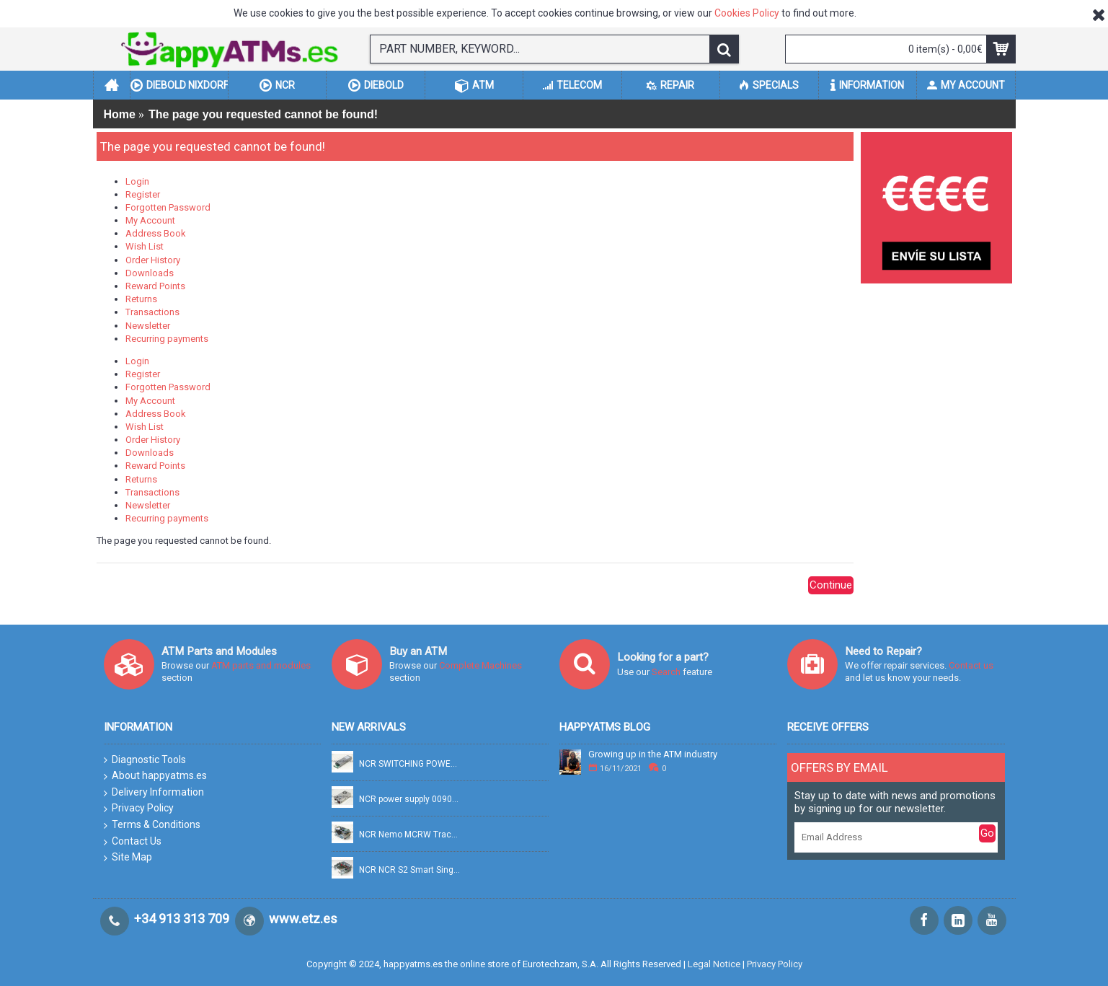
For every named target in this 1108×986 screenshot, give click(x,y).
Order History (152, 260)
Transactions (152, 312)
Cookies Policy (746, 13)
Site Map (128, 857)
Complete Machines (480, 665)
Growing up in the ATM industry (652, 754)
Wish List (144, 246)
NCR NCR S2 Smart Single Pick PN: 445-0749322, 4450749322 (410, 870)
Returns (141, 299)
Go (987, 833)
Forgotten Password (167, 207)
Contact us (971, 665)
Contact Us (132, 841)
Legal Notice (714, 964)
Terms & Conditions (152, 825)
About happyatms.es (155, 776)
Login (137, 181)
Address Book (155, 233)
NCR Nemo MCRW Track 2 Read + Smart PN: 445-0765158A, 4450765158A (410, 835)
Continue (831, 584)
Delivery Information (154, 792)
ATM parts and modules (261, 665)
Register (142, 194)
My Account (150, 220)
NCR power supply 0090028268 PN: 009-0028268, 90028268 (410, 799)
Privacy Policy (139, 808)
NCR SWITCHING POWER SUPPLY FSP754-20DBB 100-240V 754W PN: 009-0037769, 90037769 (410, 764)
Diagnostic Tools (145, 760)
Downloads (149, 273)
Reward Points (155, 286)
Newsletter (147, 325)
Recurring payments (166, 338)
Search (667, 671)
